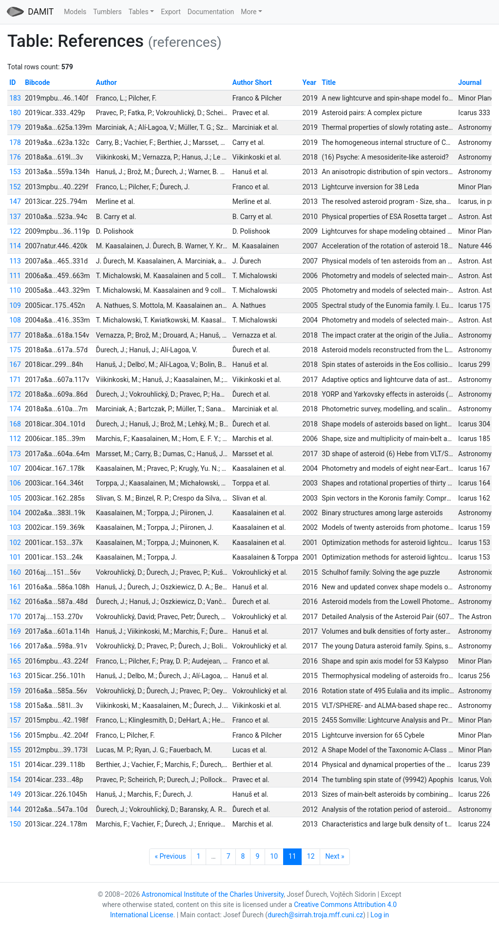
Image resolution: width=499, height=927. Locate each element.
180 (15, 113)
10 (274, 856)
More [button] (248, 12)
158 (15, 705)
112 (15, 439)
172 (15, 394)
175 (15, 350)
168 (15, 424)
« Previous (170, 856)
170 (15, 617)
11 (292, 856)
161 (15, 587)
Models (75, 12)
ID (12, 82)
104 (15, 513)
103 (15, 527)
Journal (469, 82)
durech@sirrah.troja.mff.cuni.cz (315, 915)
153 (15, 172)
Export (170, 12)
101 (15, 557)
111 (15, 276)
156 (15, 735)
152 (15, 187)
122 (15, 231)
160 (15, 572)
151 (15, 764)
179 (15, 127)
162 (15, 601)
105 (15, 498)
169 (15, 631)
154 (15, 780)
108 (15, 320)
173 (15, 454)
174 (15, 409)
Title (328, 82)
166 (15, 646)
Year (309, 82)
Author (106, 82)
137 (15, 217)
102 (15, 542)
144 (15, 809)
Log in (379, 915)
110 (15, 290)
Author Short (252, 82)
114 (15, 246)
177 (15, 335)
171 (15, 379)
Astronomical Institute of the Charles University (212, 894)
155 (15, 750)
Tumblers (107, 12)
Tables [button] (139, 12)
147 (15, 201)
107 (15, 468)
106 (15, 483)
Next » (335, 856)
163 (15, 676)
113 (15, 261)
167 (15, 364)
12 (311, 856)
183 (15, 98)
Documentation (211, 12)
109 (15, 305)
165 (15, 661)
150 (15, 824)
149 (15, 794)
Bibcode (37, 82)
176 (15, 157)
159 (15, 691)
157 (15, 720)
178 (15, 142)
